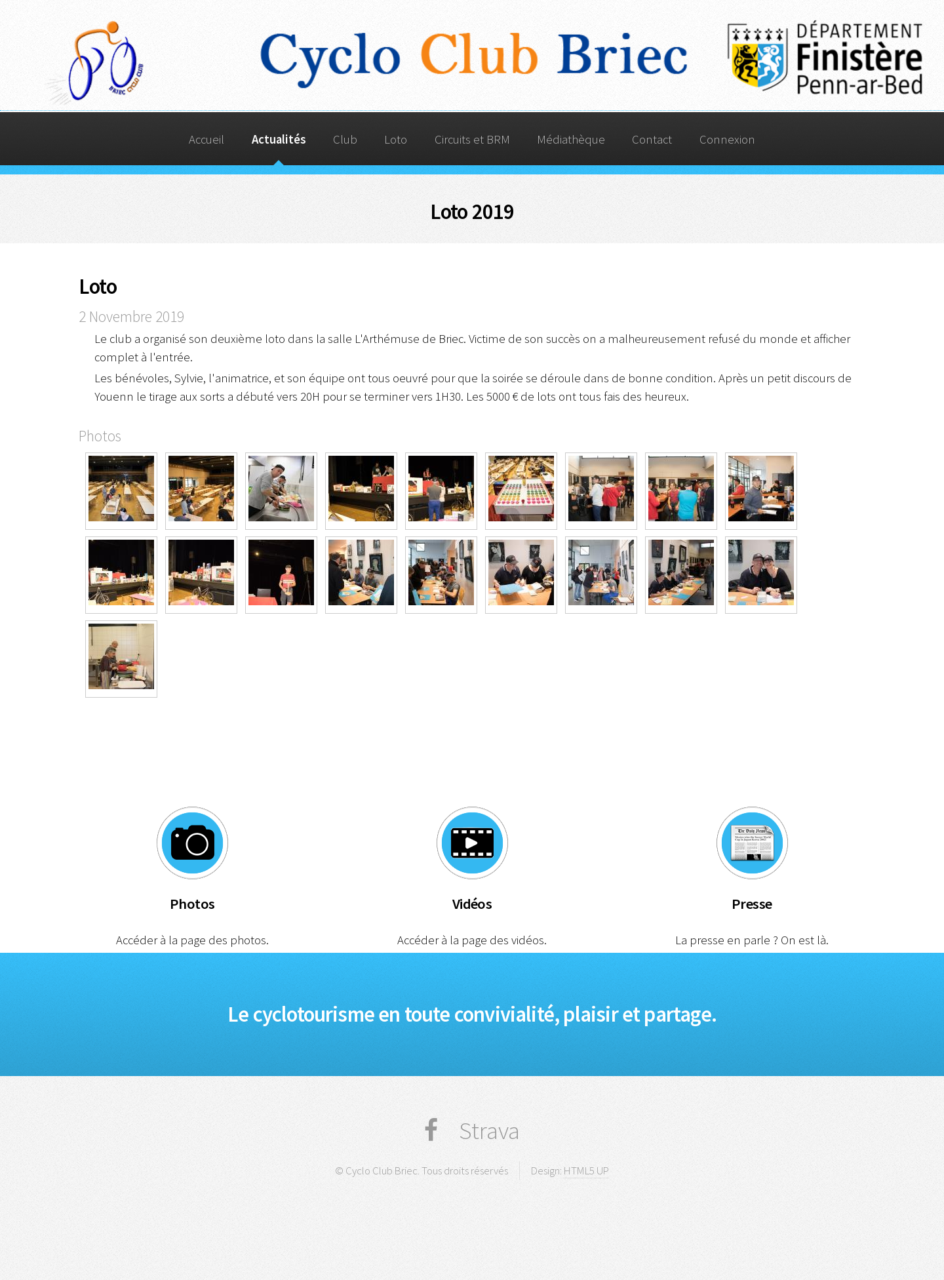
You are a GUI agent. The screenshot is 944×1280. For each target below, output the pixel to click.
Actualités (279, 139)
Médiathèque (571, 139)
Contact (652, 139)
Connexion (727, 139)
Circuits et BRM (472, 139)
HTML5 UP (586, 1170)
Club (345, 139)
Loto (395, 139)
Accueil (206, 139)
